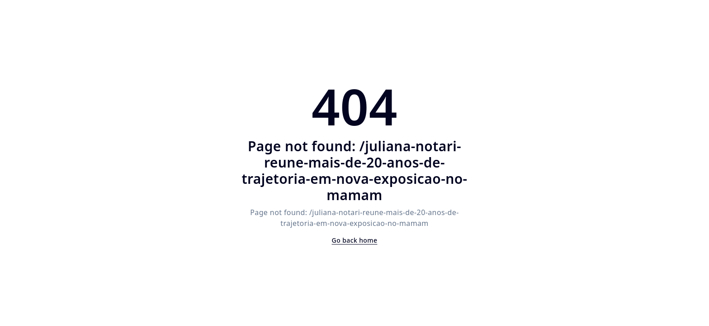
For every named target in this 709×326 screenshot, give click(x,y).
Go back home (355, 240)
